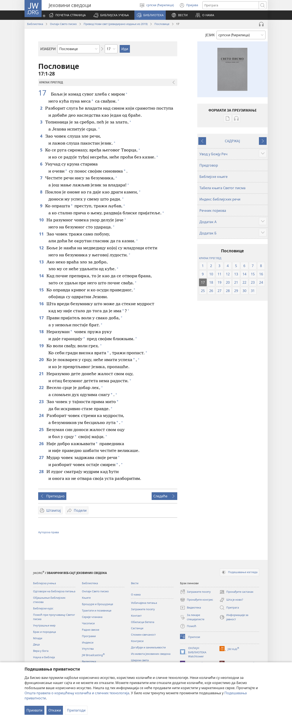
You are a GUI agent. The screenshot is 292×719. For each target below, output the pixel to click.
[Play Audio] (261, 24)
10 (41, 220)
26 (41, 443)
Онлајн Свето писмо (63, 24)
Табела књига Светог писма (222, 188)
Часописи (88, 623)
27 (41, 457)
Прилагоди (76, 710)
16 (41, 303)
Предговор (208, 165)
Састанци (137, 628)
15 (41, 290)
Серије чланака (92, 617)
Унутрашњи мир (44, 625)
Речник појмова (212, 210)
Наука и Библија (44, 657)
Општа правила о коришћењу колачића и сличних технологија (77, 693)
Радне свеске (90, 630)
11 (41, 234)
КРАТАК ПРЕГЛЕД (210, 258)
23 (41, 401)
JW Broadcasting (93, 655)
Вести (134, 583)
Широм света (140, 660)
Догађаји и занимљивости (148, 647)
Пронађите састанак (236, 591)
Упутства (88, 649)
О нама (136, 594)
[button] (111, 15)
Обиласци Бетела (142, 622)
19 (41, 346)
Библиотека (35, 24)
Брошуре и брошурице (97, 604)
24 (41, 415)
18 (41, 331)
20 (41, 359)
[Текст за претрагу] (230, 5)
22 (41, 387)
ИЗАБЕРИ (48, 48)
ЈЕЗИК (210, 35)
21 (41, 373)
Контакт (136, 615)
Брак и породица (44, 632)
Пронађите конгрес (196, 599)
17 (44, 93)
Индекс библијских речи (219, 199)
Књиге (86, 598)
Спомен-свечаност (143, 634)
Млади (37, 638)
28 (41, 471)
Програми (89, 636)
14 (41, 276)
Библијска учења (44, 583)
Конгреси (137, 641)
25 (41, 429)
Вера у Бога (40, 651)
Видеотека (89, 661)
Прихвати (34, 710)
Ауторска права (48, 532)
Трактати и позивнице (96, 610)
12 (41, 248)
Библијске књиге (213, 176)
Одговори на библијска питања (54, 591)
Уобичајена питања (144, 603)
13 (41, 262)
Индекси (87, 642)
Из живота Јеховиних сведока (150, 654)
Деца (36, 644)
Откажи (54, 710)
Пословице (161, 24)
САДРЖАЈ (232, 141)
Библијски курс (43, 608)
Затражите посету (143, 609)
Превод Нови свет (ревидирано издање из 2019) (116, 24)
